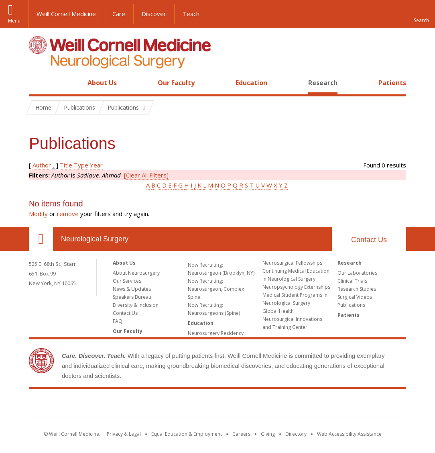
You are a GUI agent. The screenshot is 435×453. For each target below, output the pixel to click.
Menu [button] (14, 20)
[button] (421, 14)
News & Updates (132, 289)
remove (68, 214)
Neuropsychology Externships (296, 287)
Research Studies (356, 289)
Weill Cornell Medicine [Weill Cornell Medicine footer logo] (217, 405)
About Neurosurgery (136, 272)
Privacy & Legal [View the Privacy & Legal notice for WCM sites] (124, 434)
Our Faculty (176, 82)
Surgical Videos (354, 297)
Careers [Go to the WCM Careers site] (241, 434)
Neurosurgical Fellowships (292, 262)
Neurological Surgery (94, 239)
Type (81, 165)
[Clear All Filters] (146, 175)
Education (251, 82)
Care (118, 14)
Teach (191, 14)
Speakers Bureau (132, 297)
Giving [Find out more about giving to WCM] (268, 434)
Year (96, 165)
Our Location (41, 239)
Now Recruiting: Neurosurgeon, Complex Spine (216, 289)
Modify (38, 214)
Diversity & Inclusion (136, 305)
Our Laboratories (357, 272)
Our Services (127, 281)
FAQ (117, 321)
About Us (102, 82)
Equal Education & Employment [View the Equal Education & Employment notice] (186, 434)
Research (322, 82)
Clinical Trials (352, 281)
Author (42, 165)
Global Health (278, 311)
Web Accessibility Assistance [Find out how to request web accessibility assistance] (349, 434)
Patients (392, 82)
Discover (154, 14)
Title (66, 165)
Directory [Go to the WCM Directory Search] (296, 434)
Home (38, 83)
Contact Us (369, 240)
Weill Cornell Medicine (66, 14)
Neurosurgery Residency (216, 333)
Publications (351, 305)
